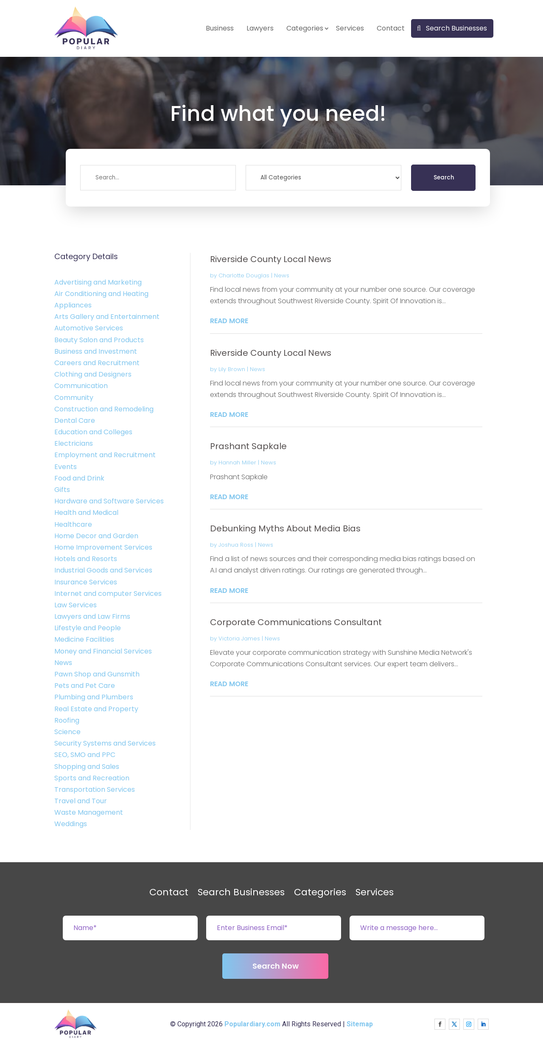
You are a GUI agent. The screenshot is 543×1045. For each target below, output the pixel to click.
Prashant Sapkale (248, 446)
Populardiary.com (252, 1024)
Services (350, 28)
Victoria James (239, 638)
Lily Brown (231, 369)
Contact (391, 28)
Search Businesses (456, 28)
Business (220, 28)
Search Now (275, 966)
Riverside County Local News (270, 259)
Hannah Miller (237, 462)
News (281, 275)
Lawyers (260, 28)
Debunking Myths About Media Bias (285, 528)
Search (444, 177)
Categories (304, 28)
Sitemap (360, 1024)
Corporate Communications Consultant (296, 622)
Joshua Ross (235, 545)
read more (229, 321)
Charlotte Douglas (243, 275)
